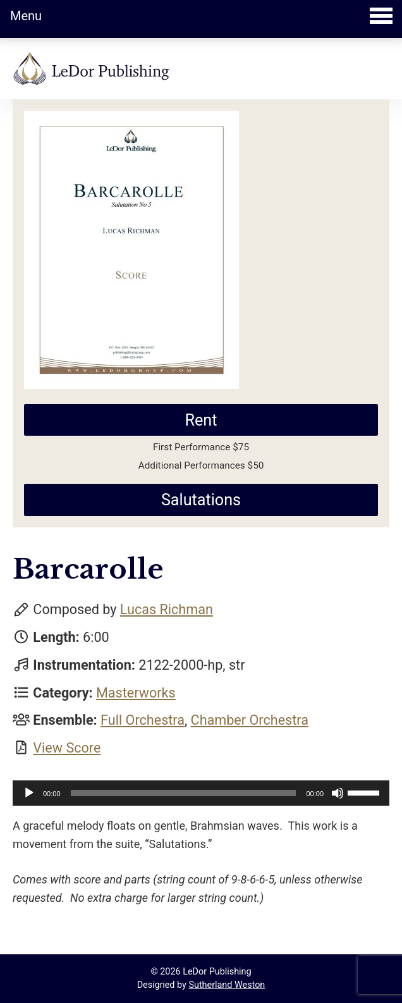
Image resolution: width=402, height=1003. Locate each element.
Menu (201, 15)
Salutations (201, 500)
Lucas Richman (166, 609)
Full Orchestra (142, 720)
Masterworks (136, 693)
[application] (201, 793)
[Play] (29, 793)
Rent (201, 420)
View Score (66, 748)
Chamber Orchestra (249, 720)
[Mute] (337, 793)
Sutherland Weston (226, 985)
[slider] (183, 793)
